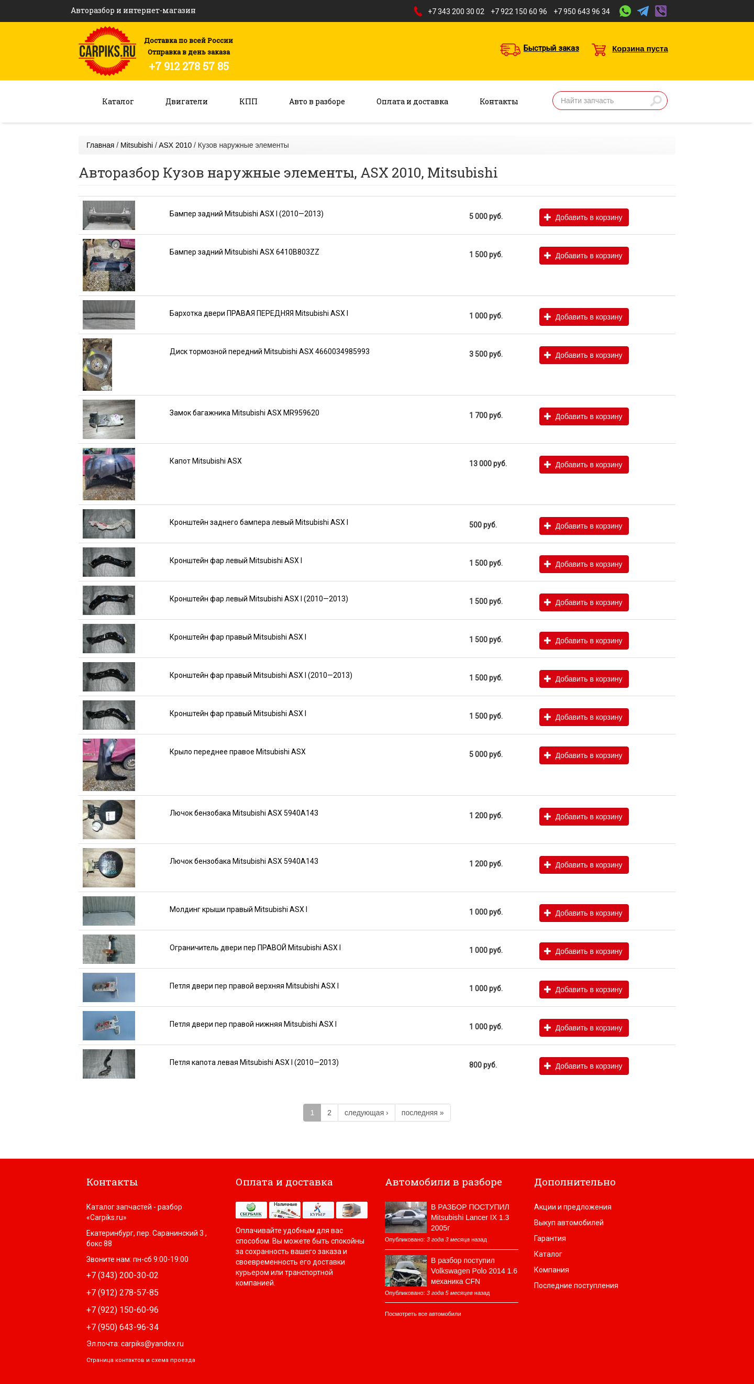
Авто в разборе (317, 101)
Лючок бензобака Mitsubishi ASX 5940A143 (244, 813)
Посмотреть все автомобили (423, 1314)
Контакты (499, 101)
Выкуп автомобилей (569, 1222)
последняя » (423, 1112)
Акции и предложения (573, 1207)
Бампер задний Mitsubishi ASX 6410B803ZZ (244, 252)
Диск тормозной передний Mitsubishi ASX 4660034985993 (270, 351)
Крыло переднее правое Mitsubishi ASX (238, 752)
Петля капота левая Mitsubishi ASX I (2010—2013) (254, 1062)
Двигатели (186, 101)
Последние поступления (576, 1285)
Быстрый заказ (551, 48)
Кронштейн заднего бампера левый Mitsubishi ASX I (259, 522)
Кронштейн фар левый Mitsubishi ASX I (236, 560)
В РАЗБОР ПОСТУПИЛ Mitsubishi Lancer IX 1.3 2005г (470, 1217)
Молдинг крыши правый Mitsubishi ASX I (238, 909)
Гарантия (550, 1238)
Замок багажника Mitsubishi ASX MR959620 (244, 413)
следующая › (367, 1112)
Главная (100, 145)
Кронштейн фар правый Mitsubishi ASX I (238, 637)
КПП (248, 101)
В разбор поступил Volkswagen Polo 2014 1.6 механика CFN (474, 1271)
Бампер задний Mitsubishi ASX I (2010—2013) (247, 214)
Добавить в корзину (583, 217)
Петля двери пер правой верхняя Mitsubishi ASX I (254, 986)
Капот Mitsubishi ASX (206, 461)
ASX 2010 (175, 145)
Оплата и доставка (412, 101)
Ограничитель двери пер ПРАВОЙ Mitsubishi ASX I (255, 947)
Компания (551, 1270)
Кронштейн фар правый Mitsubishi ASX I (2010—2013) (261, 675)
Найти (656, 100)
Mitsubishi (136, 145)
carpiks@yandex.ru (152, 1343)
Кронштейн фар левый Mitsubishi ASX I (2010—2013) (259, 599)
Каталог (118, 101)
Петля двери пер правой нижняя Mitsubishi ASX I (253, 1024)
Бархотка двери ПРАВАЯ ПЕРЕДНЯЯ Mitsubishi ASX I (259, 313)
